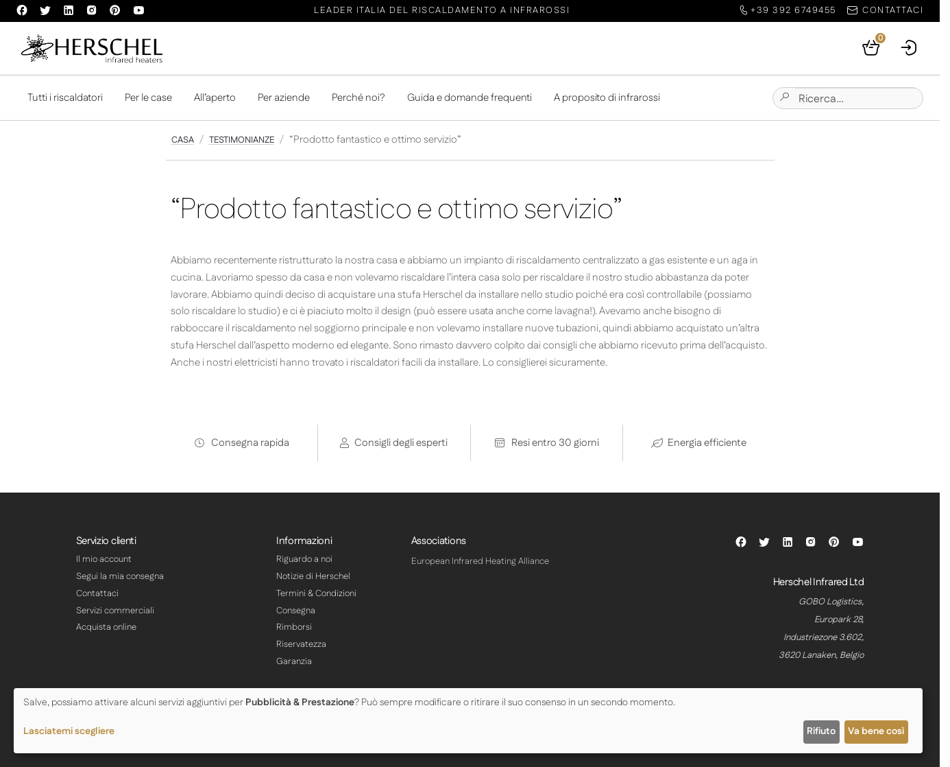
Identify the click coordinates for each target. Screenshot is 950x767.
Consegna (295, 610)
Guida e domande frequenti (469, 98)
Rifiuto (821, 731)
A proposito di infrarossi (607, 98)
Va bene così (876, 731)
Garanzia (294, 661)
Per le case (148, 98)
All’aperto (215, 98)
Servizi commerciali (115, 610)
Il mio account (104, 559)
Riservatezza (301, 644)
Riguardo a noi (304, 559)
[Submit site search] (784, 98)
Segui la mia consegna (120, 576)
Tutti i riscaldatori (65, 98)
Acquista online (106, 627)
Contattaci (97, 593)
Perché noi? (358, 98)
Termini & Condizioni (316, 593)
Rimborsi (294, 627)
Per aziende (284, 98)
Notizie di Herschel (313, 576)
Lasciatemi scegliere (68, 731)
